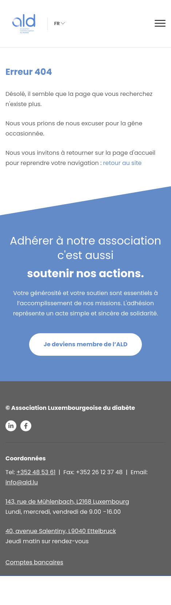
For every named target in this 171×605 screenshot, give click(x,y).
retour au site (122, 163)
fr (59, 23)
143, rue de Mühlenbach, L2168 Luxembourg (67, 501)
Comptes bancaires (34, 562)
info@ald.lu (21, 482)
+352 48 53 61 (35, 472)
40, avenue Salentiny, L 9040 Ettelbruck (60, 531)
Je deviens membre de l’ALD (86, 344)
